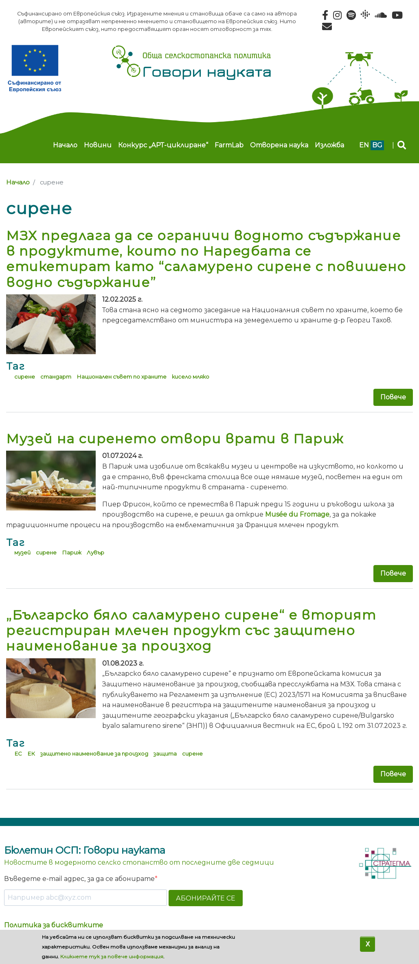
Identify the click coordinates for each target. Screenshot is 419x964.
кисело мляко (190, 376)
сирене (24, 376)
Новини (98, 145)
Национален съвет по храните (122, 376)
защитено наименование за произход (94, 753)
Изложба (329, 145)
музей (22, 552)
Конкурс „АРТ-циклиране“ (163, 145)
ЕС (18, 753)
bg (377, 145)
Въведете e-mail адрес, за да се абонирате (79, 879)
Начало (65, 145)
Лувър (95, 552)
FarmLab (229, 145)
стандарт (55, 376)
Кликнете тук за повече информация (111, 956)
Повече (393, 397)
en (364, 145)
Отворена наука (279, 145)
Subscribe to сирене (9, 805)
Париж (71, 552)
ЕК (31, 753)
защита (165, 753)
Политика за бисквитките (53, 925)
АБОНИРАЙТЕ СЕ (205, 898)
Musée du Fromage (297, 514)
